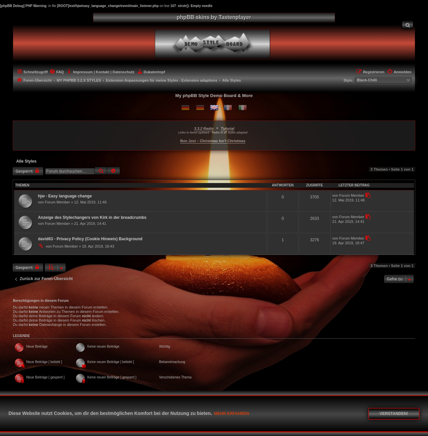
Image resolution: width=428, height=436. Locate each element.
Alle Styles (26, 161)
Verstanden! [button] (394, 413)
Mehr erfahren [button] (231, 413)
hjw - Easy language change (65, 196)
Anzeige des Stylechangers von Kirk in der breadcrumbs (92, 217)
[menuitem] (407, 24)
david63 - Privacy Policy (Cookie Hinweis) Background (90, 239)
